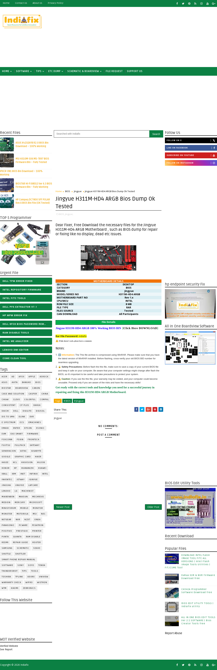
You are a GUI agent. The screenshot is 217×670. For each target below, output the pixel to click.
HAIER (38, 456)
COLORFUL (30, 399)
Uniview (43, 576)
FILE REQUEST (114, 71)
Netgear (6, 519)
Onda (37, 519)
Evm (4, 434)
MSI (35, 514)
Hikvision (27, 462)
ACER (4, 376)
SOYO (31, 565)
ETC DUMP (54, 71)
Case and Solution (13, 394)
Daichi (5, 411)
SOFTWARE (22, 71)
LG (16, 491)
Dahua (37, 405)
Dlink (22, 416)
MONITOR (38, 508)
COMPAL (44, 399)
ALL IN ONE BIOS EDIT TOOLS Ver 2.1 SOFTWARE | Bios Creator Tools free (198, 620)
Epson (28, 428)
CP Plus (24, 405)
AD (13, 376)
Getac (23, 451)
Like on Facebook (192, 148)
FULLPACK (20, 445)
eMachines (34, 422)
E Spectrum (8, 422)
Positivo (7, 531)
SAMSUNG (7, 548)
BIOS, (62, 214)
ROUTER (36, 542)
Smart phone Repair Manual (18, 559)
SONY (21, 565)
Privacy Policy (55, 3)
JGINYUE (33, 479)
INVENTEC (7, 479)
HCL (15, 462)
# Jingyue (79, 400)
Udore (31, 576)
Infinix (34, 474)
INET (22, 474)
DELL (15, 411)
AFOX (21, 376)
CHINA (44, 394)
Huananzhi (27, 468)
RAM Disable (33, 536)
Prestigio (22, 531)
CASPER (33, 394)
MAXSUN (23, 496)
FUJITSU (6, 445)
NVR (18, 519)
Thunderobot (10, 571)
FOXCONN (7, 439)
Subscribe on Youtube (192, 155)
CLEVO (16, 399)
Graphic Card (23, 456)
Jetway (20, 479)
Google (6, 456)
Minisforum (9, 508)
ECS (22, 422)
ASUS (4, 382)
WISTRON (42, 582)
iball (5, 474)
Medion (6, 502)
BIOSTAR (6, 388)
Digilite (27, 411)
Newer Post (63, 507)
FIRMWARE (32, 434)
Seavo (36, 548)
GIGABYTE (36, 451)
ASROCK (44, 376)
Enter (16, 428)
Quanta (17, 536)
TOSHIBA (6, 576)
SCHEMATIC (23, 548)
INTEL (45, 474)
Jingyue (19, 485)
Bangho (26, 382)
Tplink (19, 576)
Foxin (20, 439)
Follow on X (192, 140)
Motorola (22, 514)
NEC (43, 514)
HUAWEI (42, 468)
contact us (21, 3)
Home (6, 3)
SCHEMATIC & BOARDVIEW (83, 71)
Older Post (153, 507)
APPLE (32, 376)
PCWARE (23, 525)
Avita (15, 382)
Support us (135, 71)
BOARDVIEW (21, 388)
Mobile (24, 508)
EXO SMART (17, 434)
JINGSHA (6, 485)
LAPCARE (33, 485)
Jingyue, (69, 214)
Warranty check (11, 582)
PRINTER (37, 531)
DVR (32, 416)
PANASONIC (8, 525)
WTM (4, 588)
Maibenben (8, 496)
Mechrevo (38, 496)
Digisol (40, 411)
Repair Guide (20, 542)
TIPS (38, 71)
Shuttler (20, 554)
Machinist (28, 491)
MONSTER (7, 514)
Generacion (9, 451)
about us (37, 3)
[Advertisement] (153, 36)
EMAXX (5, 428)
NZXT (27, 519)
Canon (36, 388)
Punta (5, 536)
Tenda (41, 565)
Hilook (41, 462)
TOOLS (34, 571)
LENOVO (6, 491)
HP (15, 468)
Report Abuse (173, 633)
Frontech (33, 439)
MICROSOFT (36, 502)
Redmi (5, 542)
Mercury (20, 502)
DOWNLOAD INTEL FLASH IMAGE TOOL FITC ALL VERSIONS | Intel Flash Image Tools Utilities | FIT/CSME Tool (187, 561)
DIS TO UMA (8, 416)
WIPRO (29, 582)
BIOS (38, 382)
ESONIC (40, 428)
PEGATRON (38, 525)
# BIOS (67, 400)
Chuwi (5, 399)
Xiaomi (15, 588)
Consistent (8, 405)
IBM (14, 474)
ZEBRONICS (29, 588)
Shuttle (6, 554)
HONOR (6, 468)
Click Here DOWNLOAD (140, 328)
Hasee (5, 462)
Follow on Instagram (192, 163)
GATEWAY (35, 445)
